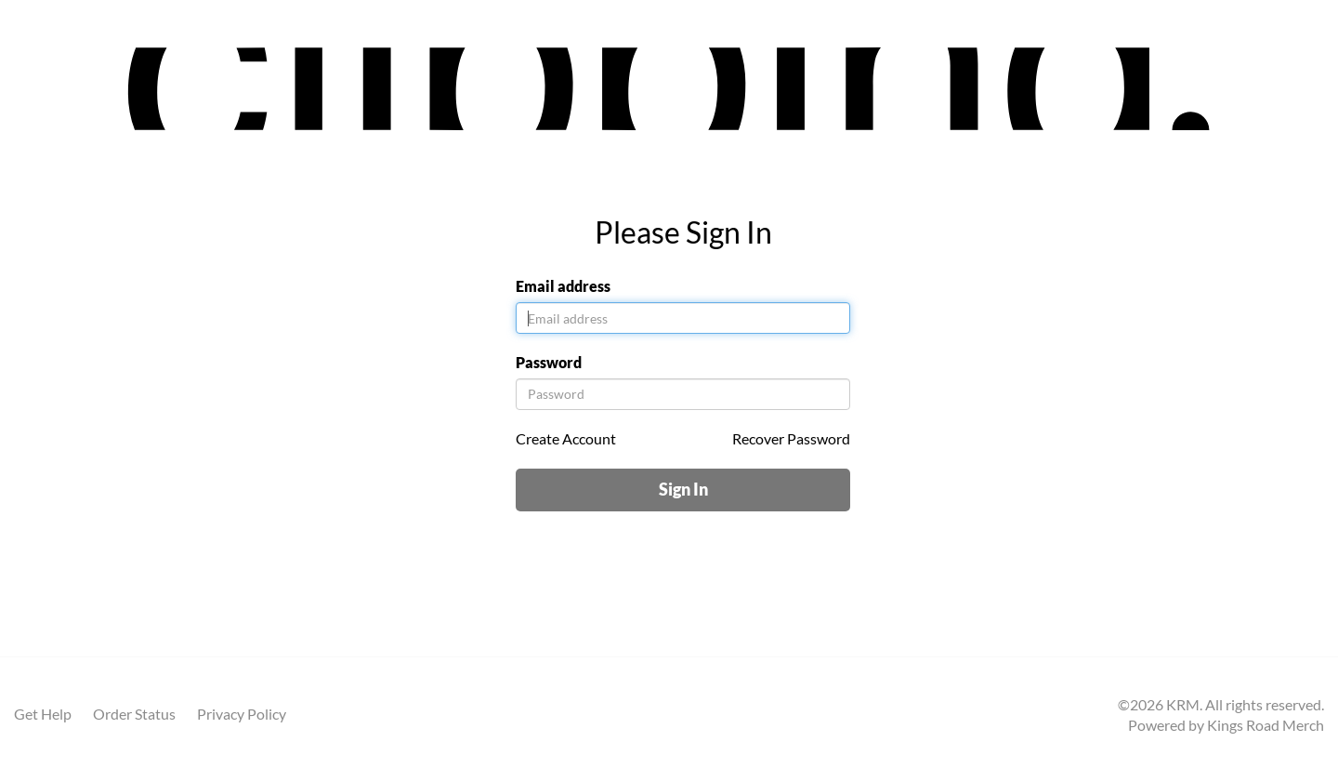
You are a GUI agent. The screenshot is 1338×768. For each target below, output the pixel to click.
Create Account (566, 438)
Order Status (134, 713)
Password (549, 362)
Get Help (43, 713)
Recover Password (791, 438)
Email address (563, 286)
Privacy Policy (241, 713)
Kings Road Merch (1265, 725)
